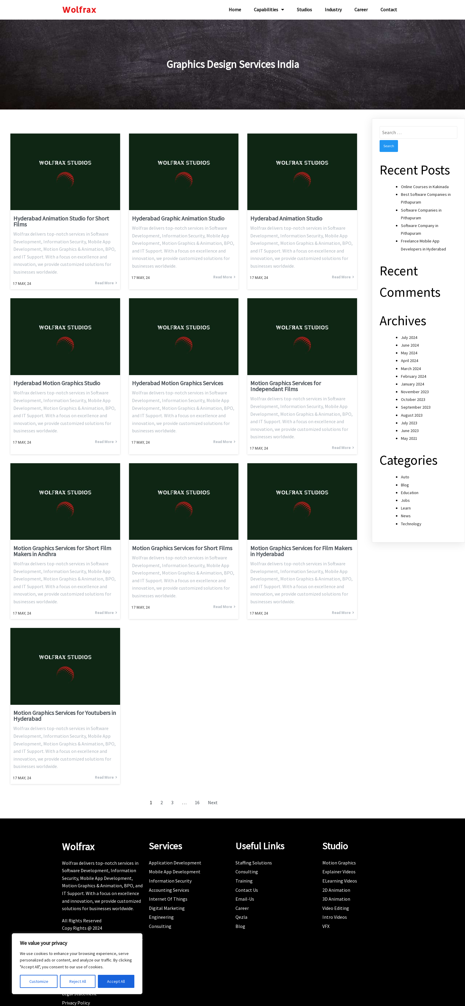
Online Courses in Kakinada (425, 184)
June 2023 (410, 428)
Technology (411, 521)
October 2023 (413, 397)
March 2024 (411, 366)
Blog (405, 482)
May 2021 (409, 436)
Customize (38, 981)
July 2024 (409, 335)
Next (213, 800)
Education (409, 490)
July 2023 (409, 420)
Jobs (405, 498)
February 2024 (413, 374)
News (406, 513)
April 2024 (409, 358)
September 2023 (416, 405)
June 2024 (410, 342)
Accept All (116, 981)
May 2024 (409, 350)
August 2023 (412, 412)
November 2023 (415, 389)
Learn (406, 506)
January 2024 (412, 381)
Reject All (77, 981)
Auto (405, 474)
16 (197, 800)
